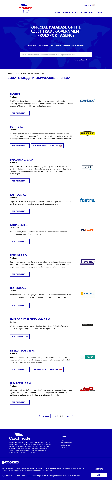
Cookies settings (34, 475)
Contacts (101, 12)
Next (68, 416)
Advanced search (82, 60)
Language (89, 5)
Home (57, 12)
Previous (45, 416)
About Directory (70, 12)
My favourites (87, 12)
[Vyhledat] (103, 5)
